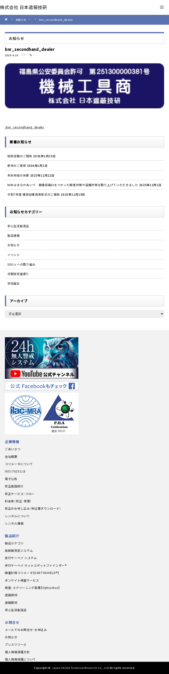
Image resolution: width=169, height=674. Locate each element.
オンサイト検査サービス (22, 580)
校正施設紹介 (14, 486)
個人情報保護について (20, 659)
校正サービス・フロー (20, 494)
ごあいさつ (13, 449)
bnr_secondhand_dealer (25, 127)
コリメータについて (19, 464)
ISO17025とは (15, 471)
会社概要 (11, 456)
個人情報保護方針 (17, 652)
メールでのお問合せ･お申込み (26, 630)
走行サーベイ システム (21, 558)
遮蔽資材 (11, 595)
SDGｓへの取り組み (21, 264)
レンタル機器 (14, 523)
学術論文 (13, 283)
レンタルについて (17, 516)
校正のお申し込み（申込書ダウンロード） (33, 508)
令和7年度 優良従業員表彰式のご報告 (33, 194)
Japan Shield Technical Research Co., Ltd (80, 668)
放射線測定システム (19, 550)
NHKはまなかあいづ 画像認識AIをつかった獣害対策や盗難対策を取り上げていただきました (72, 185)
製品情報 (13, 235)
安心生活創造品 (18, 226)
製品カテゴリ (14, 543)
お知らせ (13, 245)
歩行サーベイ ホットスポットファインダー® (36, 565)
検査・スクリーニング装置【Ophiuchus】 (32, 587)
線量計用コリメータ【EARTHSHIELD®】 (32, 573)
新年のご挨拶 (16, 165)
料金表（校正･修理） (18, 501)
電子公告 (11, 479)
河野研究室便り (18, 274)
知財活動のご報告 (19, 156)
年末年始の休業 (18, 175)
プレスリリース (15, 644)
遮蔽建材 (11, 602)
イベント (13, 255)
